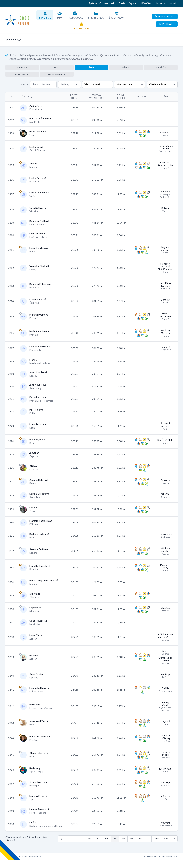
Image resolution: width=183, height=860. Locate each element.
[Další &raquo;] (174, 838)
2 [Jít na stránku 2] (75, 838)
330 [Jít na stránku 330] (156, 838)
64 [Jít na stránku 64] (106, 838)
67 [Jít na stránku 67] (131, 838)
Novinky (160, 3)
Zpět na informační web (102, 3)
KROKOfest (146, 3)
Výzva (132, 3)
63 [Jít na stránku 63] (98, 838)
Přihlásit (167, 24)
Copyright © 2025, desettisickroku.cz (23, 856)
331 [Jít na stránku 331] (166, 838)
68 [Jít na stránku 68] (140, 838)
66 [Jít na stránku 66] (123, 838)
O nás (122, 3)
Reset (24, 84)
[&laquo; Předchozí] (61, 838)
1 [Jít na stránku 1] (68, 838)
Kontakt (173, 3)
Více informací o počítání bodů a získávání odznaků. (64, 58)
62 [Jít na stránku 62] (89, 838)
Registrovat (164, 16)
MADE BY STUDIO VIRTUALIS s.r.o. (161, 856)
